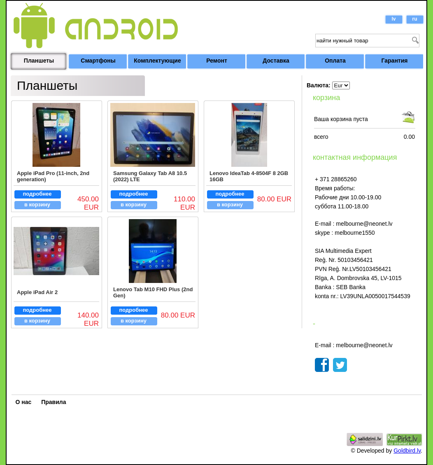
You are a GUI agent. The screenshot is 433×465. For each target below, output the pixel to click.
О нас (24, 402)
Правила (53, 402)
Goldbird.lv (407, 450)
